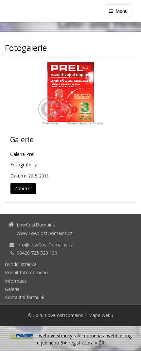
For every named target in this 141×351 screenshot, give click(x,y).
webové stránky (55, 335)
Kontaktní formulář (25, 297)
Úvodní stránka (21, 264)
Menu (118, 11)
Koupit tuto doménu (26, 272)
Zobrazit (23, 188)
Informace (16, 281)
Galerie (22, 139)
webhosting (119, 335)
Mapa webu (100, 315)
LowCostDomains (64, 315)
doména (93, 335)
